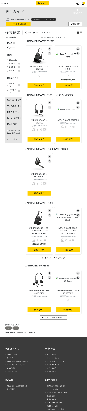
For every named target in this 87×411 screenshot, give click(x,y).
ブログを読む (11, 368)
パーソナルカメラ (53, 365)
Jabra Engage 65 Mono (68, 120)
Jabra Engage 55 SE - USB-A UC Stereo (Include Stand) (68, 230)
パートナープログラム (54, 402)
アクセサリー (51, 371)
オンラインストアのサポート (57, 392)
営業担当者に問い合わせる (56, 386)
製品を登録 (51, 396)
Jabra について (12, 355)
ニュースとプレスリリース (16, 365)
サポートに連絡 (52, 389)
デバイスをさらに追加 (19, 23)
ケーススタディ (12, 371)
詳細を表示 (39, 85)
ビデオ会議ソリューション (56, 361)
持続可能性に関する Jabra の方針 (18, 361)
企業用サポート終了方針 (55, 409)
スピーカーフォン (53, 358)
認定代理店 (11, 389)
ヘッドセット (51, 355)
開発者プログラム (53, 399)
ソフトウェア (51, 368)
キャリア (10, 358)
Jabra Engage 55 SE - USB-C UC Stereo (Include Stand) (39, 230)
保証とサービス (52, 406)
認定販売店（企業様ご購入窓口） (18, 386)
